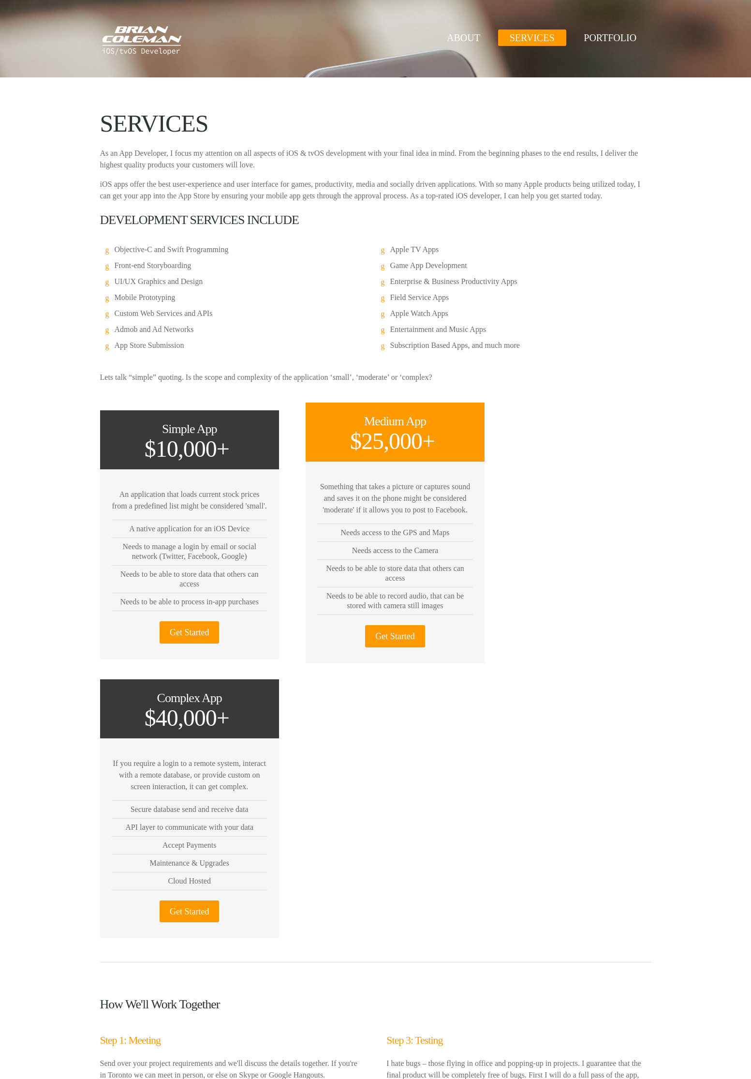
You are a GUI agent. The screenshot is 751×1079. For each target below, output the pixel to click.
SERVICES (532, 37)
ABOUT (463, 37)
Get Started (182, 643)
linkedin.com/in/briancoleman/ (538, 1001)
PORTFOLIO (610, 37)
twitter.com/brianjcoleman (532, 985)
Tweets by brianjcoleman (327, 983)
